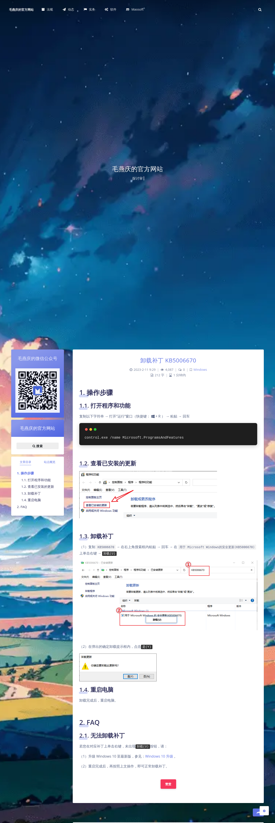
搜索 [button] (37, 446)
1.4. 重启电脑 (31, 500)
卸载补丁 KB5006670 (168, 360)
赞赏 (168, 784)
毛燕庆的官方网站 (21, 9)
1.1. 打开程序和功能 (36, 480)
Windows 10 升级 (159, 756)
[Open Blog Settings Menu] (264, 810)
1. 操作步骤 (25, 473)
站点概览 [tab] (49, 462)
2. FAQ (22, 506)
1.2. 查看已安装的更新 (37, 486)
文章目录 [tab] (25, 462)
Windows (200, 369)
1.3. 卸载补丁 (31, 493)
